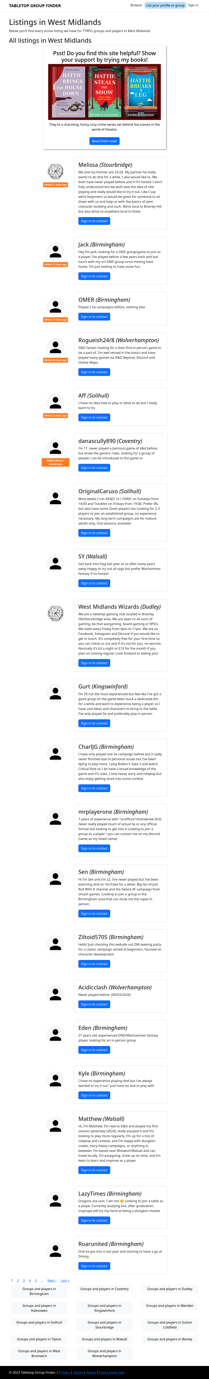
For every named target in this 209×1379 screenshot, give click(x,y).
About (91, 1372)
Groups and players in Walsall (104, 1339)
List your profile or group (165, 5)
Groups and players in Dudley (169, 1289)
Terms (78, 1372)
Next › (51, 1280)
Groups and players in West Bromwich (39, 1353)
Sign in (193, 5)
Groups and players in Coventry (104, 1289)
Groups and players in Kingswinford (104, 1308)
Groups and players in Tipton (39, 1339)
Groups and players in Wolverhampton (104, 1353)
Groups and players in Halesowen (39, 1308)
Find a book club (111, 1372)
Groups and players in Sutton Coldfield (170, 1325)
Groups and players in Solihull (39, 1322)
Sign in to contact (94, 221)
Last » (65, 1280)
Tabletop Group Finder (35, 5)
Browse (136, 5)
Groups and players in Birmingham (39, 1291)
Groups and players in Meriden (169, 1305)
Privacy (64, 1372)
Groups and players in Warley (169, 1339)
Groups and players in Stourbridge (104, 1325)
